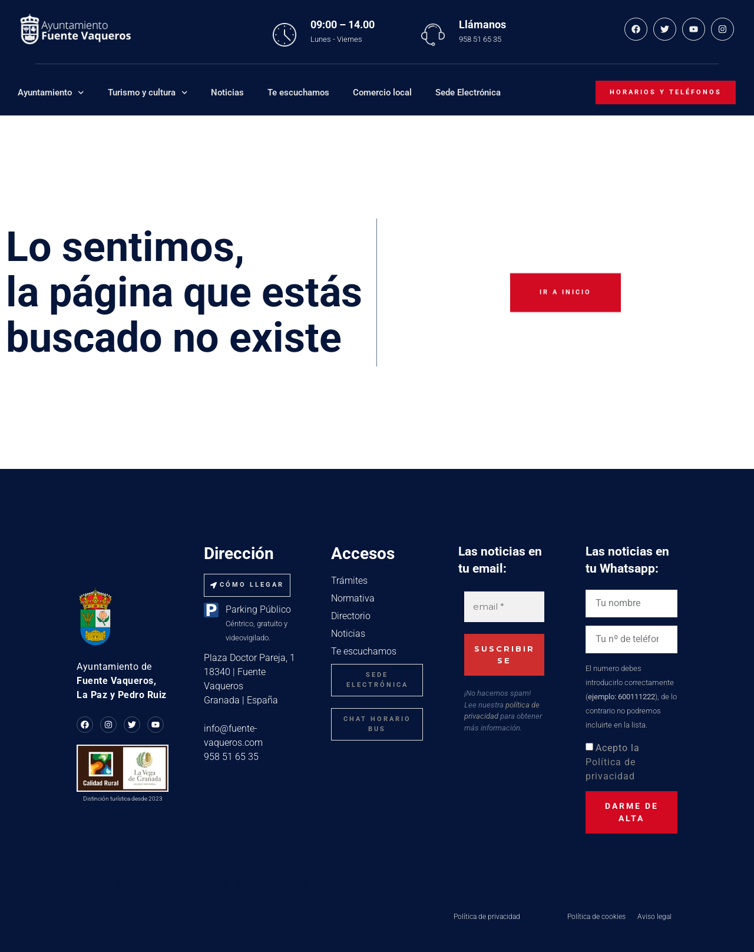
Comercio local (382, 92)
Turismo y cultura (148, 93)
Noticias (227, 92)
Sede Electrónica (468, 92)
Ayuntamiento (51, 93)
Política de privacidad (487, 917)
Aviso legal (654, 917)
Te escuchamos (298, 92)
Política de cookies (596, 917)
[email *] (504, 607)
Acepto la (613, 762)
